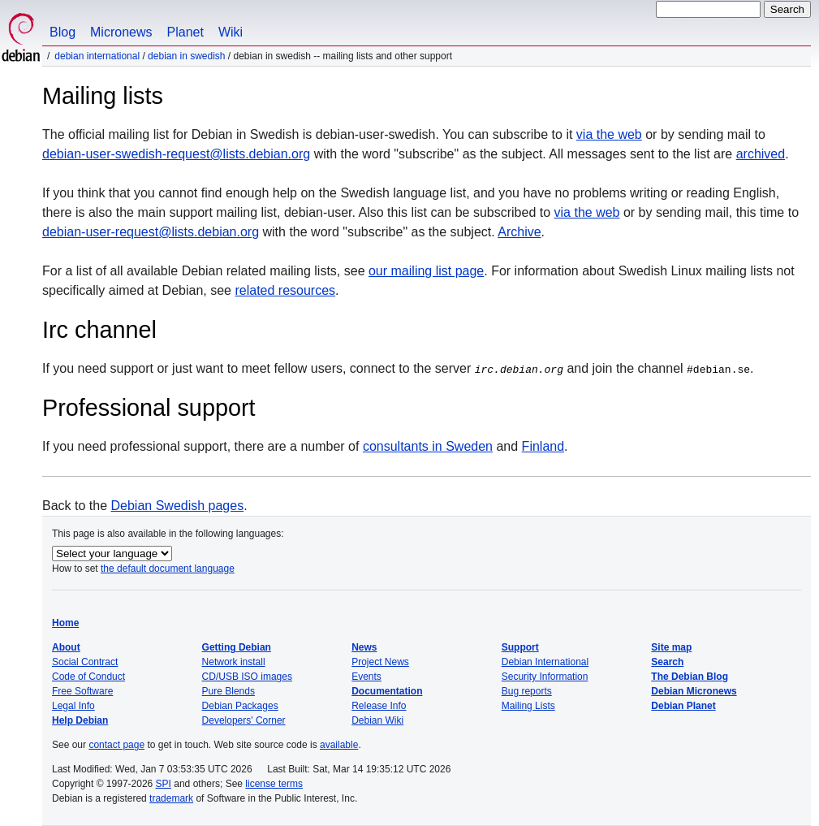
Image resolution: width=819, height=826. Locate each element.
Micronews (121, 32)
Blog (62, 32)
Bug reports (527, 691)
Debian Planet (683, 705)
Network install (233, 662)
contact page (116, 744)
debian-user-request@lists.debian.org (150, 232)
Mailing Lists (528, 705)
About (66, 647)
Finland (543, 446)
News (364, 647)
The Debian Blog (689, 676)
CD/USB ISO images (247, 676)
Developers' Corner (244, 720)
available (339, 744)
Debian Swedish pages (177, 505)
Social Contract (85, 662)
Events (366, 676)
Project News (380, 662)
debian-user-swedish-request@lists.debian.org (176, 154)
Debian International (97, 56)
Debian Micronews (693, 691)
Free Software (82, 691)
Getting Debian (236, 647)
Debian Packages (240, 705)
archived (760, 154)
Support (520, 647)
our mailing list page (426, 271)
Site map (671, 647)
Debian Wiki (377, 720)
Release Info (378, 705)
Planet (185, 32)
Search (667, 662)
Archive (519, 232)
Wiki (230, 32)
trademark (171, 798)
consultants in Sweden (428, 446)
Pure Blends (228, 691)
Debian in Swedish (186, 56)
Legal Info (73, 705)
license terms (274, 783)
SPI (163, 783)
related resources (285, 290)
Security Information (545, 676)
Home (65, 623)
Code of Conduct (88, 676)
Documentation (386, 691)
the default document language (168, 568)
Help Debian (80, 720)
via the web (609, 134)
